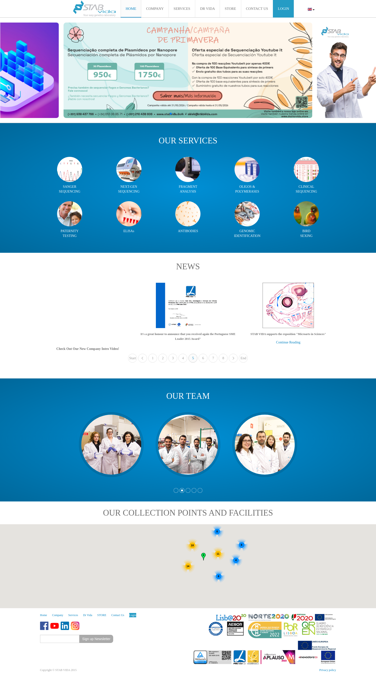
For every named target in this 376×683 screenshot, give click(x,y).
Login (132, 615)
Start (132, 358)
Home (43, 615)
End (243, 358)
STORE (101, 615)
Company (57, 615)
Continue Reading (288, 342)
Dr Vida (87, 615)
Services (73, 615)
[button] (171, 114)
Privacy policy (327, 670)
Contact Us (117, 615)
